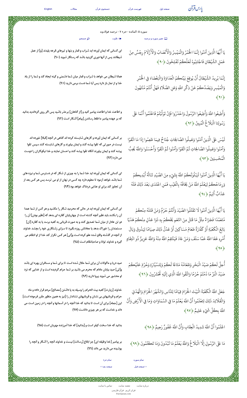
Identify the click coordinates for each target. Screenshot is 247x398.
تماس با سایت (105, 385)
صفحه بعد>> (106, 366)
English (48, 9)
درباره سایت (143, 385)
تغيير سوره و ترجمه (156, 39)
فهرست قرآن (134, 9)
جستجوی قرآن (102, 9)
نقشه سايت (124, 385)
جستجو (84, 39)
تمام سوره (139, 360)
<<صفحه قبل (140, 366)
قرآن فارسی (118, 390)
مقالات (73, 9)
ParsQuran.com (123, 393)
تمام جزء (107, 360)
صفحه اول (165, 9)
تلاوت (117, 39)
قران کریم (130, 390)
